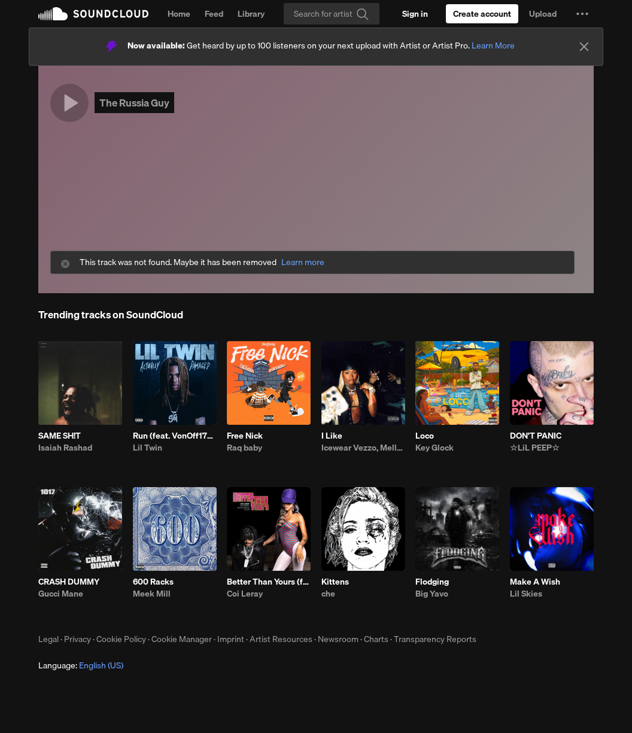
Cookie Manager (181, 639)
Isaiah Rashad (65, 448)
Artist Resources (281, 639)
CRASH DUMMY (68, 582)
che (328, 594)
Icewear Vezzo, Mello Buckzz (363, 448)
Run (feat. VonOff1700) (175, 436)
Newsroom (338, 639)
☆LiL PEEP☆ (535, 448)
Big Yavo (431, 594)
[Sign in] (415, 13)
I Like (331, 436)
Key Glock (434, 448)
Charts (376, 639)
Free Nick (245, 436)
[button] (582, 14)
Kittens (335, 582)
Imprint (230, 639)
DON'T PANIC (535, 436)
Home (179, 13)
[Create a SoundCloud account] (482, 13)
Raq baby (244, 448)
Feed (214, 13)
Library (251, 13)
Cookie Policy (121, 639)
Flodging (432, 582)
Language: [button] (80, 665)
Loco (424, 436)
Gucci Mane (60, 594)
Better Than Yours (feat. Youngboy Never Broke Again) (269, 582)
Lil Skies (526, 594)
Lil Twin (147, 448)
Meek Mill (152, 594)
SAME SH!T (59, 436)
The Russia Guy (134, 103)
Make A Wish (535, 582)
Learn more (302, 262)
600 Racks (153, 582)
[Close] (584, 46)
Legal (48, 639)
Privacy (77, 639)
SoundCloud (93, 13)
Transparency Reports (435, 639)
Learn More (493, 45)
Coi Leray (245, 594)
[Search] (331, 14)
